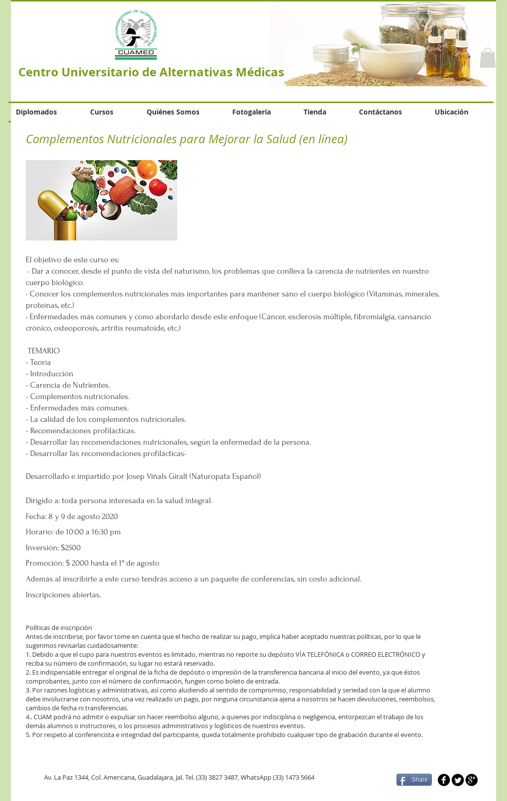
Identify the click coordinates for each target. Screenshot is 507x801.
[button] (487, 58)
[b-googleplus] (471, 780)
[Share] (414, 780)
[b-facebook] (444, 780)
